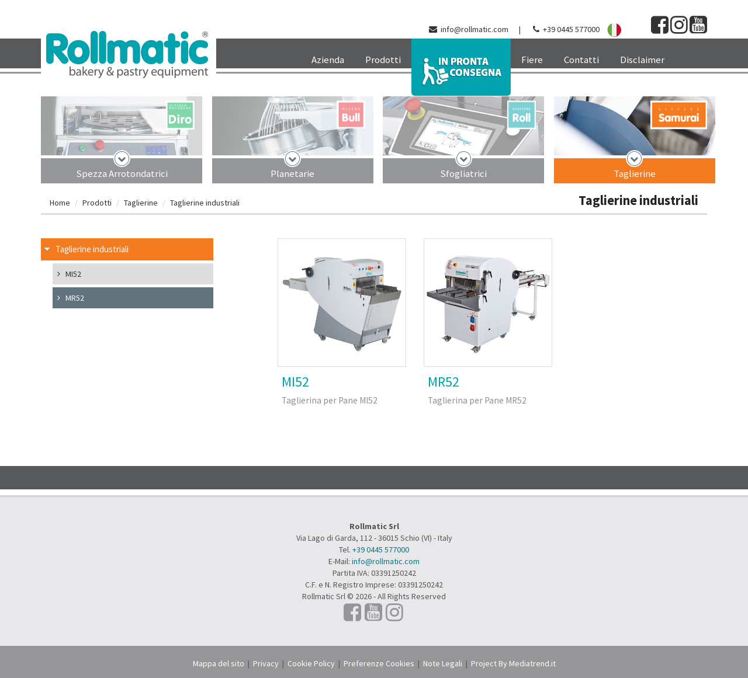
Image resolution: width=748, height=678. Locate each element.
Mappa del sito (218, 663)
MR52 (443, 382)
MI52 (295, 382)
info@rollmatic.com (474, 29)
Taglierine (635, 173)
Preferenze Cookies (379, 663)
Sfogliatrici (463, 173)
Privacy (266, 663)
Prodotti (97, 202)
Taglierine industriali (205, 202)
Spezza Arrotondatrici (122, 173)
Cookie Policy (311, 663)
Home (60, 202)
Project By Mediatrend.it (513, 663)
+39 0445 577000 (571, 29)
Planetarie (292, 173)
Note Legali (442, 663)
